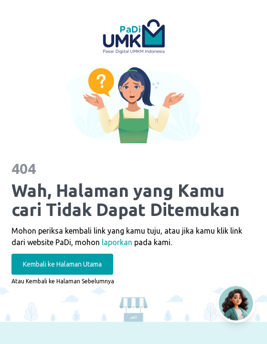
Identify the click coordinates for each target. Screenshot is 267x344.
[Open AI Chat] (236, 303)
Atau (62, 281)
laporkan (117, 242)
